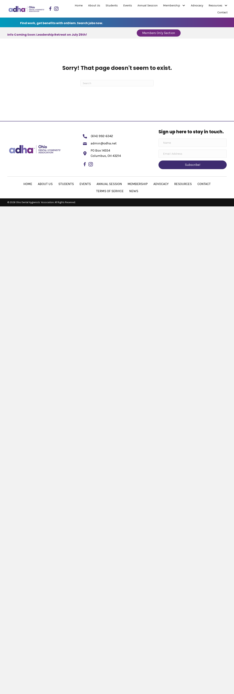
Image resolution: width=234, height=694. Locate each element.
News (133, 191)
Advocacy (161, 184)
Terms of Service (110, 191)
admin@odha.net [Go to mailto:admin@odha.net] (104, 143)
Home (27, 184)
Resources (183, 184)
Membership (138, 184)
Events (85, 184)
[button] (183, 5)
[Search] (117, 83)
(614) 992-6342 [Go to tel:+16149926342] (102, 136)
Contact (204, 184)
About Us (45, 184)
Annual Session (109, 184)
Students (66, 184)
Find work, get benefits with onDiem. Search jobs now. (61, 23)
